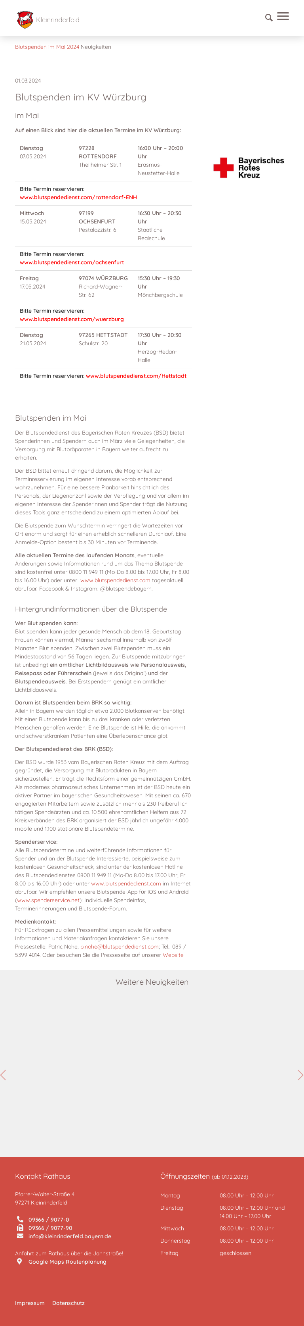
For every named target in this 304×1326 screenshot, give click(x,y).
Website (173, 954)
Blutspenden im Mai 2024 (47, 46)
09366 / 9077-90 (44, 1228)
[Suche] (265, 18)
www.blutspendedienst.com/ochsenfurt (72, 262)
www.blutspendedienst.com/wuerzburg (72, 319)
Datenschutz (68, 1303)
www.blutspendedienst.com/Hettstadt (136, 375)
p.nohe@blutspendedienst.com (119, 946)
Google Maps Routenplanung (61, 1261)
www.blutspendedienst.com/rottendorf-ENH (78, 197)
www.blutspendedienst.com (115, 580)
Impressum (30, 1303)
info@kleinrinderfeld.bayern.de (64, 1236)
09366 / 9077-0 (43, 1219)
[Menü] (281, 18)
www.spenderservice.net (48, 900)
